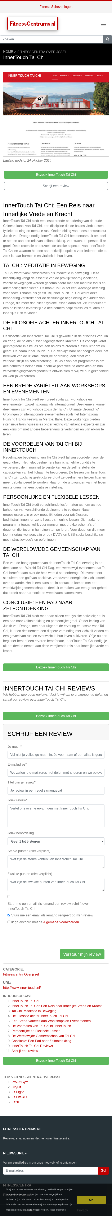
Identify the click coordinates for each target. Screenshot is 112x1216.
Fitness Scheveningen (56, 7)
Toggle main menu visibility (104, 23)
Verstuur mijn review (82, 954)
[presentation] (39, 938)
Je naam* (15, 746)
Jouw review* (17, 800)
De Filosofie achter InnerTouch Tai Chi (40, 1016)
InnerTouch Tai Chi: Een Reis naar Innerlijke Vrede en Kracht (57, 1006)
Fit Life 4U (19, 1097)
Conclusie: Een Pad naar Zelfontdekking (41, 1041)
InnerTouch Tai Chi (25, 1001)
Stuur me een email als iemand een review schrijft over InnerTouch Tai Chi (48, 906)
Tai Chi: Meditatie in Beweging (34, 1011)
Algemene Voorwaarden (61, 922)
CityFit (16, 1087)
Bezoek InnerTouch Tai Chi (56, 1060)
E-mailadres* (17, 764)
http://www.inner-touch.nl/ (22, 987)
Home (8, 51)
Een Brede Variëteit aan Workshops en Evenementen (51, 1021)
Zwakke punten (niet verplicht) (30, 874)
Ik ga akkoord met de (45, 922)
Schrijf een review (25, 1051)
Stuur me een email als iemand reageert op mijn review (52, 915)
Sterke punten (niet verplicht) (29, 851)
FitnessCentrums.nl (32, 23)
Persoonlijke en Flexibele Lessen (36, 1031)
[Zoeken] (107, 39)
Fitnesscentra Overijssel (42, 52)
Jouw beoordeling (21, 833)
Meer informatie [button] (58, 1210)
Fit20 (15, 1102)
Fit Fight (18, 1092)
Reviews (32, 1046)
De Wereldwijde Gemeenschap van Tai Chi (43, 1036)
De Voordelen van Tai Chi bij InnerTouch (41, 1026)
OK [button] (91, 1199)
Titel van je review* (22, 782)
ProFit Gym (20, 1082)
